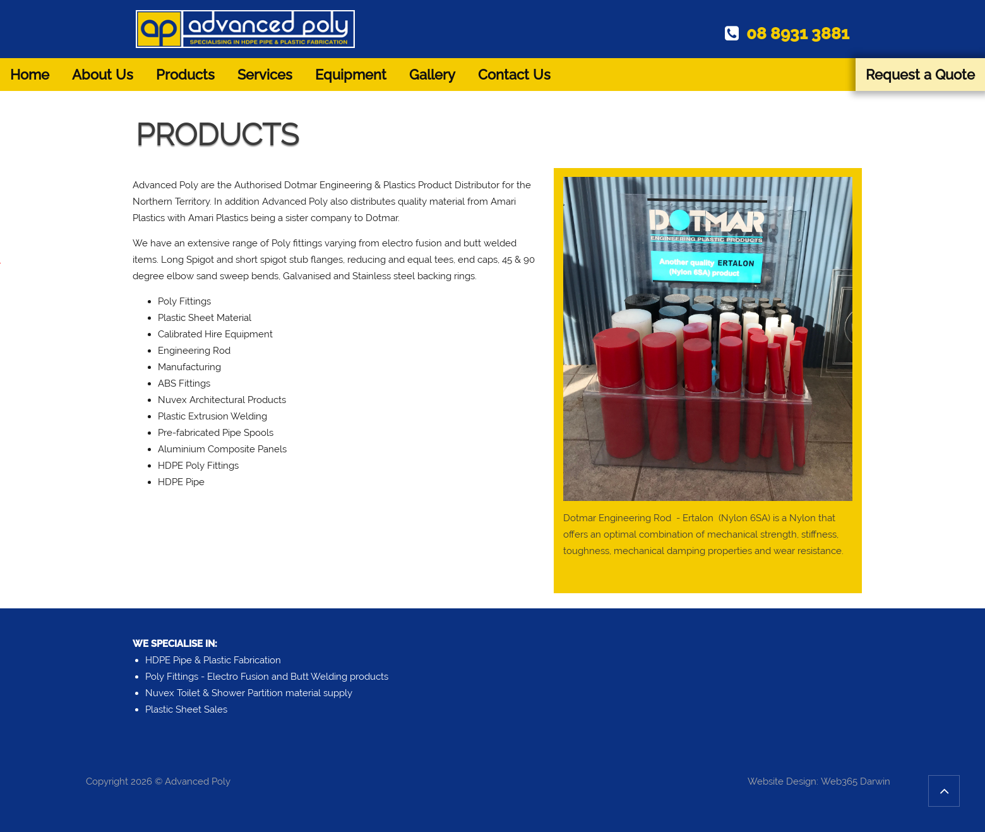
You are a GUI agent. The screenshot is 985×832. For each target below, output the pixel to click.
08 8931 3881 (787, 33)
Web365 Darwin (855, 781)
